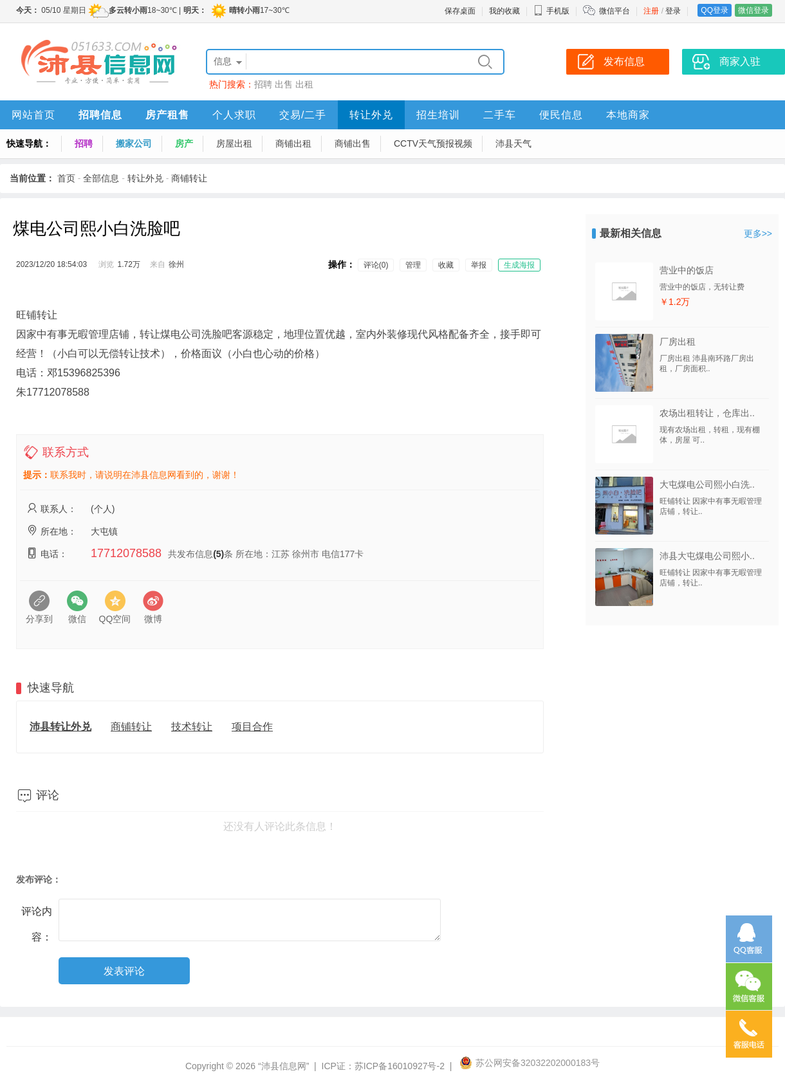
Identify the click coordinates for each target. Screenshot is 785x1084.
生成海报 (519, 265)
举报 (478, 265)
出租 (304, 84)
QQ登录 (714, 10)
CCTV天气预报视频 (433, 143)
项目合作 (252, 726)
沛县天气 (513, 143)
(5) (218, 554)
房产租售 (167, 114)
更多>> (758, 233)
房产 (184, 143)
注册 (651, 10)
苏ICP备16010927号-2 (400, 1066)
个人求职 (234, 114)
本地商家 (628, 114)
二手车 (499, 114)
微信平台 (614, 10)
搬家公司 (134, 143)
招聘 (263, 84)
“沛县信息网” (283, 1066)
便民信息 (561, 114)
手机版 (551, 10)
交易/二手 (302, 114)
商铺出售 (353, 143)
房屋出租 (234, 143)
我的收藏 (504, 10)
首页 (66, 178)
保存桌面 (460, 10)
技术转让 (191, 726)
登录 (673, 10)
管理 (413, 265)
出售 (284, 84)
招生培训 (438, 114)
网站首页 (33, 114)
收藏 (446, 265)
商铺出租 (293, 143)
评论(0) (376, 265)
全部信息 (101, 178)
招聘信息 (100, 114)
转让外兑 (371, 114)
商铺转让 (189, 178)
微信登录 (753, 10)
